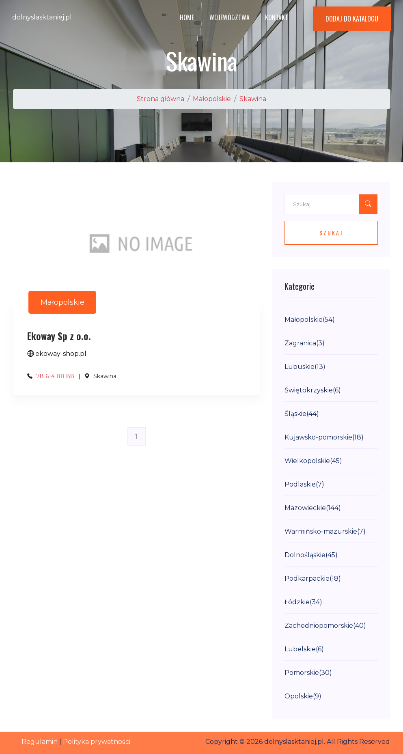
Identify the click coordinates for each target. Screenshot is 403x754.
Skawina (252, 99)
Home (187, 17)
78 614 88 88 (55, 376)
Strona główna (160, 99)
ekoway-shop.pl (56, 354)
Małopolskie (212, 99)
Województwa (229, 17)
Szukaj (331, 232)
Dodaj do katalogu (351, 19)
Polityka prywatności (96, 741)
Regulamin (40, 741)
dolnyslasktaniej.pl (42, 17)
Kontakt (276, 17)
